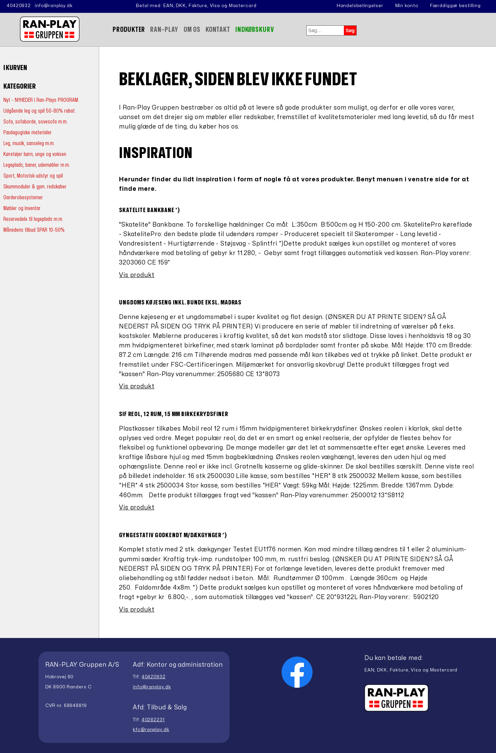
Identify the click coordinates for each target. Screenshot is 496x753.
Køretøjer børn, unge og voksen (34, 154)
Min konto (406, 6)
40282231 (153, 720)
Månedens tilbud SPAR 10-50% (34, 230)
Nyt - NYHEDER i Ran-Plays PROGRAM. (41, 100)
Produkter (129, 29)
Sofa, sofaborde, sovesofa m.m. (35, 121)
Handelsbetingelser (360, 6)
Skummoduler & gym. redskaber (35, 186)
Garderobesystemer (23, 197)
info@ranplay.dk (54, 6)
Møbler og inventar (22, 208)
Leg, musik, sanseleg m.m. (29, 143)
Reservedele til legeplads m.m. (33, 219)
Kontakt (218, 29)
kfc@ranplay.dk (151, 730)
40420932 (19, 6)
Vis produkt (137, 275)
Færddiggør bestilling (455, 6)
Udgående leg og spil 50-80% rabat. (39, 111)
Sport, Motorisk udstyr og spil (33, 176)
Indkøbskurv (254, 29)
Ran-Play (164, 29)
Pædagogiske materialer (27, 132)
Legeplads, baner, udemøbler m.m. (36, 165)
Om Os (192, 29)
